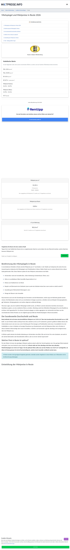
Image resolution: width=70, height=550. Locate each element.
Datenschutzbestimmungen (9, 543)
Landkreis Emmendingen (21, 10)
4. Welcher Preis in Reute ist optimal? (11, 34)
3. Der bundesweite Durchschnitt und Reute (12, 31)
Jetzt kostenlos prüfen (35, 119)
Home (2, 10)
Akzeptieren (35, 547)
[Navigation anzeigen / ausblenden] (67, 4)
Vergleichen (64, 255)
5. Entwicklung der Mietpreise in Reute (11, 37)
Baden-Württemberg (9, 10)
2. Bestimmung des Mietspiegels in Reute (11, 28)
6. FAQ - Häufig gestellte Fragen (10, 40)
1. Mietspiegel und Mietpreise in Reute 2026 (12, 25)
